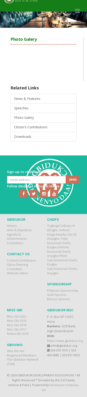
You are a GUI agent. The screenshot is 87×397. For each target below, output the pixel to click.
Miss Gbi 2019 (16, 320)
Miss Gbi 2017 (16, 329)
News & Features (27, 98)
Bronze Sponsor (58, 299)
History (12, 226)
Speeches (21, 108)
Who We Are (15, 351)
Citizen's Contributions (31, 127)
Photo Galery (24, 117)
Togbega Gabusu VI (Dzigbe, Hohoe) (61, 228)
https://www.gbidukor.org (65, 341)
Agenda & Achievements (17, 236)
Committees (15, 243)
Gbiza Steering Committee (17, 266)
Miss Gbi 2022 (16, 316)
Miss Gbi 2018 (16, 325)
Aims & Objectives (19, 230)
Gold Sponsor (57, 295)
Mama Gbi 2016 (18, 333)
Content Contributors (21, 260)
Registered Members (21, 355)
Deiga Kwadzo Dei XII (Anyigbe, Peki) (62, 236)
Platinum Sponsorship (62, 290)
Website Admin (17, 273)
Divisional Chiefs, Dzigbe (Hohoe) (59, 245)
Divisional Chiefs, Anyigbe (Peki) (59, 253)
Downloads (22, 136)
